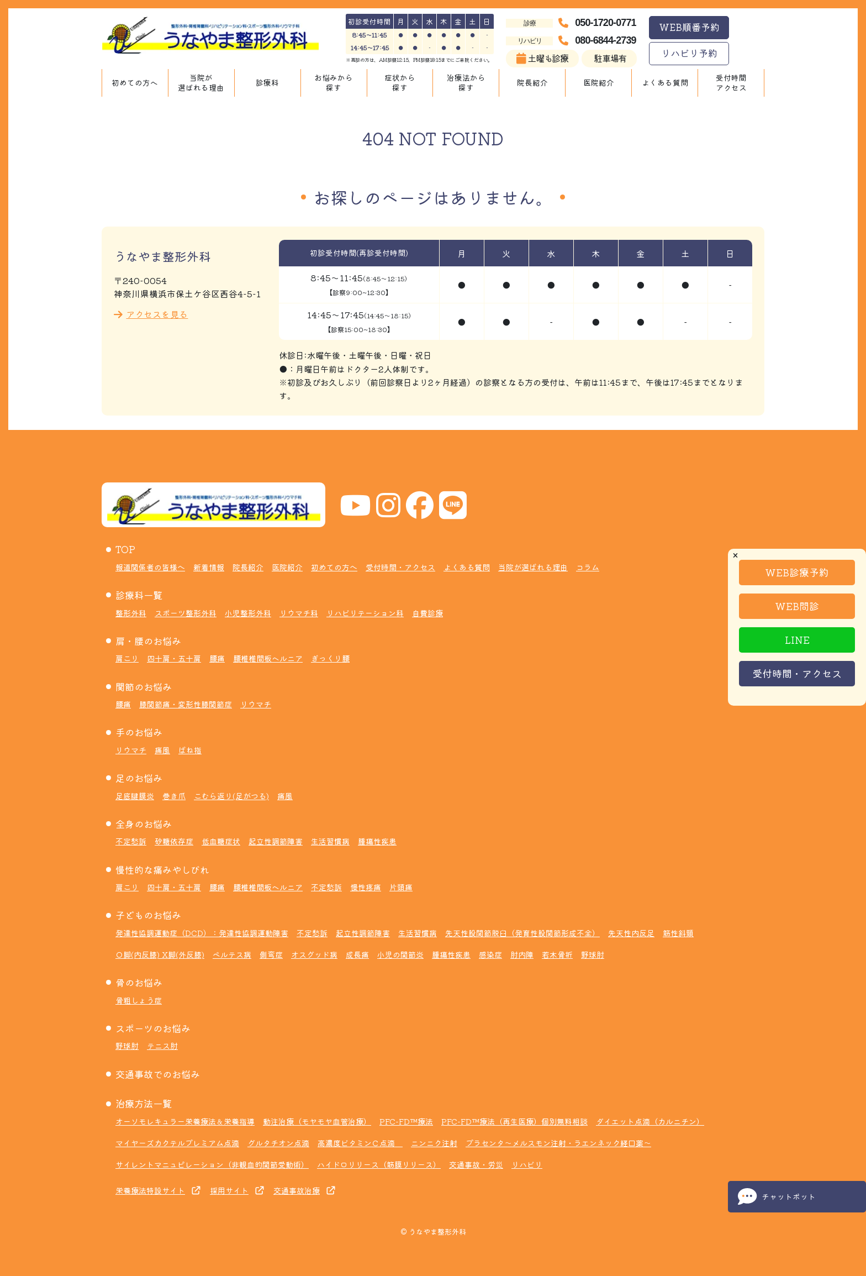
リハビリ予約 (689, 53)
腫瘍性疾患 (377, 841)
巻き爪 (174, 795)
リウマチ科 (298, 612)
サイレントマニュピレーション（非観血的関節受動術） (212, 1164)
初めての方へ (135, 82)
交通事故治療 (296, 1190)
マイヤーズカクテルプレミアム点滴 (177, 1142)
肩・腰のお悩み (148, 641)
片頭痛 (401, 886)
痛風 (162, 749)
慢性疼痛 (365, 886)
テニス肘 (162, 1045)
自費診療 (427, 612)
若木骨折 (557, 954)
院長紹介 (532, 82)
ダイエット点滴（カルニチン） (650, 1121)
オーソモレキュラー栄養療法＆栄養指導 (185, 1121)
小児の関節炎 (400, 954)
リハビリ (526, 1164)
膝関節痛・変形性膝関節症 (185, 704)
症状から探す (399, 82)
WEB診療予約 (797, 572)
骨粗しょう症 (138, 1000)
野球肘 (592, 954)
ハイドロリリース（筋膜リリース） (379, 1164)
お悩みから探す (333, 82)
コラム (587, 567)
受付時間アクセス (731, 82)
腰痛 (217, 658)
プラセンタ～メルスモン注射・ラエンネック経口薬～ (558, 1142)
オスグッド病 (314, 954)
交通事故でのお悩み (157, 1074)
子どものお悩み (148, 915)
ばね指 (190, 749)
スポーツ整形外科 (185, 612)
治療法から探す (466, 82)
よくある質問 (665, 82)
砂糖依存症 (174, 841)
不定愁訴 (130, 841)
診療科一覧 (138, 595)
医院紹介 (598, 82)
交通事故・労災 (476, 1164)
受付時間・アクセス (797, 673)
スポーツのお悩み (153, 1028)
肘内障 (522, 954)
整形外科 (130, 612)
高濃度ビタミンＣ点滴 (360, 1142)
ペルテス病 (232, 954)
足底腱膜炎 (134, 795)
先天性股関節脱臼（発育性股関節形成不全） (522, 932)
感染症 (490, 954)
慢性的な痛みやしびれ (162, 869)
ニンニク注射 (434, 1142)
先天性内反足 (631, 932)
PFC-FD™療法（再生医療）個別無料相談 (514, 1121)
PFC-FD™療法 (406, 1121)
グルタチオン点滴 (278, 1142)
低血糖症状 (221, 841)
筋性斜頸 (678, 932)
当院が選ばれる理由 (201, 82)
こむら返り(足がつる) (231, 795)
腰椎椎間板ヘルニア (268, 658)
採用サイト (229, 1190)
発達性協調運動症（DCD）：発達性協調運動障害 (201, 932)
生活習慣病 (330, 841)
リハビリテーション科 (365, 612)
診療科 (267, 82)
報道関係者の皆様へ (150, 567)
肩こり (127, 658)
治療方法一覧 (143, 1103)
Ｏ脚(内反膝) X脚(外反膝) (159, 954)
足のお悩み (138, 778)
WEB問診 (797, 605)
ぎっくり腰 (330, 658)
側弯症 (271, 954)
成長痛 (357, 954)
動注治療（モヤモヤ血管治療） (317, 1121)
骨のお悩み (138, 982)
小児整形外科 (248, 612)
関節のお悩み (143, 687)
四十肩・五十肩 (174, 658)
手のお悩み (138, 732)
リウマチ (255, 704)
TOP (125, 549)
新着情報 (208, 567)
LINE (797, 639)
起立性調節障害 (276, 841)
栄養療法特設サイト (150, 1190)
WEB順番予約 (689, 27)
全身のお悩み (143, 824)
